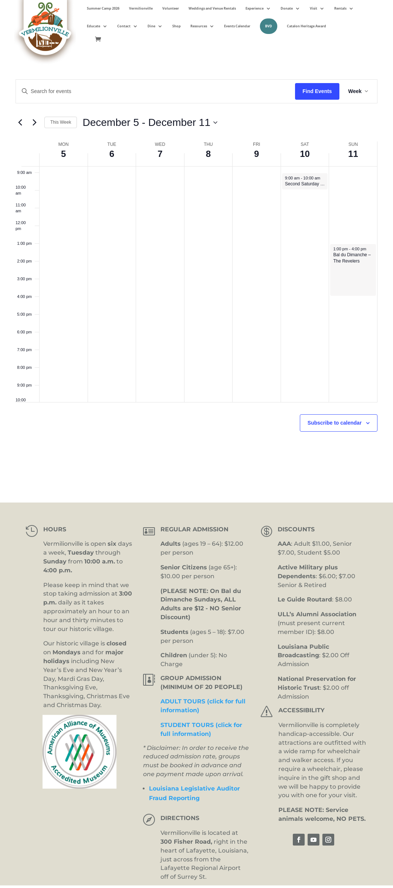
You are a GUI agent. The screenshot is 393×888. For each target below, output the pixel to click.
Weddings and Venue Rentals (212, 8)
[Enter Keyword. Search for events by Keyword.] (155, 91)
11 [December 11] (353, 154)
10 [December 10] (305, 154)
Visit (313, 8)
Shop (176, 26)
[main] (196, 273)
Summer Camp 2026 (103, 8)
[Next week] (34, 122)
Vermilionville (141, 8)
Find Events (317, 91)
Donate (287, 8)
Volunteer (170, 8)
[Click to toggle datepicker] (149, 122)
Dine (151, 26)
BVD (268, 26)
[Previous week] (20, 122)
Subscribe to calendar (335, 423)
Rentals (340, 8)
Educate (93, 26)
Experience (254, 8)
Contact (124, 26)
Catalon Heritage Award (306, 26)
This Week (60, 122)
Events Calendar (237, 26)
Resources (198, 26)
